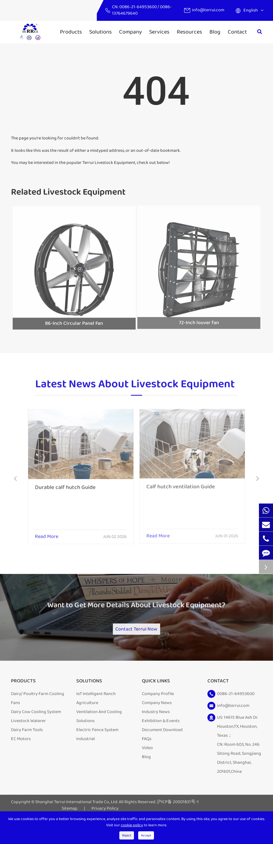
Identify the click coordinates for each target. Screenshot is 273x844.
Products (71, 31)
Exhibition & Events (161, 739)
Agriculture (87, 721)
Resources (189, 31)
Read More (46, 532)
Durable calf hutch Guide (65, 483)
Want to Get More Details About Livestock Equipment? (136, 616)
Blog (214, 31)
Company (130, 31)
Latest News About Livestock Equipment (135, 387)
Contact (237, 31)
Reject (126, 835)
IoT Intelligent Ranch (96, 712)
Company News (157, 721)
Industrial (85, 757)
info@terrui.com (208, 10)
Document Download (162, 748)
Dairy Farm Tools (27, 748)
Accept (146, 835)
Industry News (156, 730)
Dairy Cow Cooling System (36, 730)
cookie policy (132, 825)
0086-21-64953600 (138, 6)
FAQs (146, 757)
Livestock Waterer (28, 739)
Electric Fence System (97, 748)
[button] (15, 479)
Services (159, 31)
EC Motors (21, 757)
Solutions (100, 31)
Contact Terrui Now (136, 643)
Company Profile (158, 712)
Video (147, 766)
